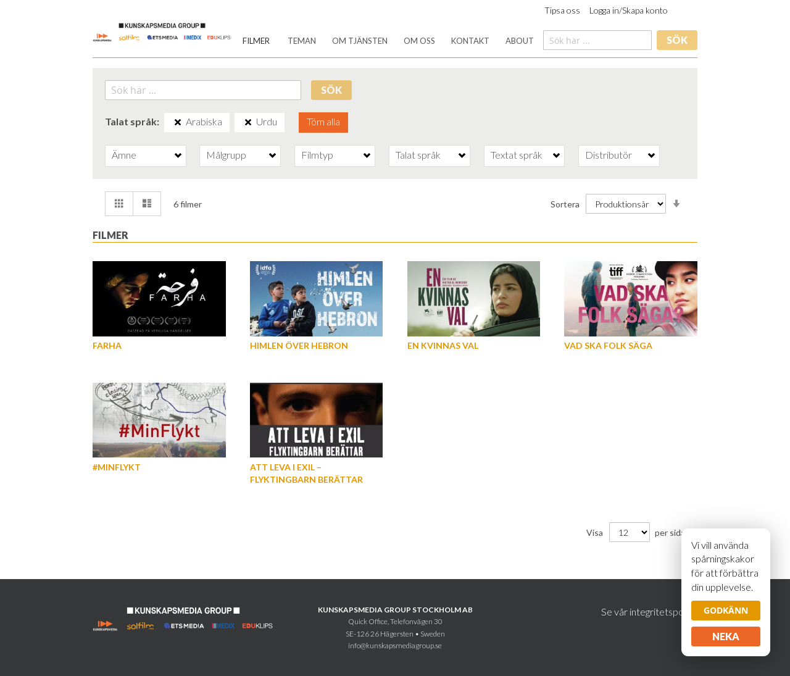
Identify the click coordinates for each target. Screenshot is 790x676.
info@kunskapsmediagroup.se (395, 645)
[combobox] (597, 40)
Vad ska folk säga (608, 345)
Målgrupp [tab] (226, 155)
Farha (107, 345)
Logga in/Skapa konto (628, 10)
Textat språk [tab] (517, 155)
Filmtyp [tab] (317, 155)
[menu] (388, 41)
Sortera (565, 203)
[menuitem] (256, 41)
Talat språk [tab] (418, 155)
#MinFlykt (117, 467)
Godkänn (726, 610)
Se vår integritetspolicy (649, 611)
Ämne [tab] (124, 155)
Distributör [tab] (608, 155)
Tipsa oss (562, 10)
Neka (725, 636)
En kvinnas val (442, 345)
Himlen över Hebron (299, 345)
